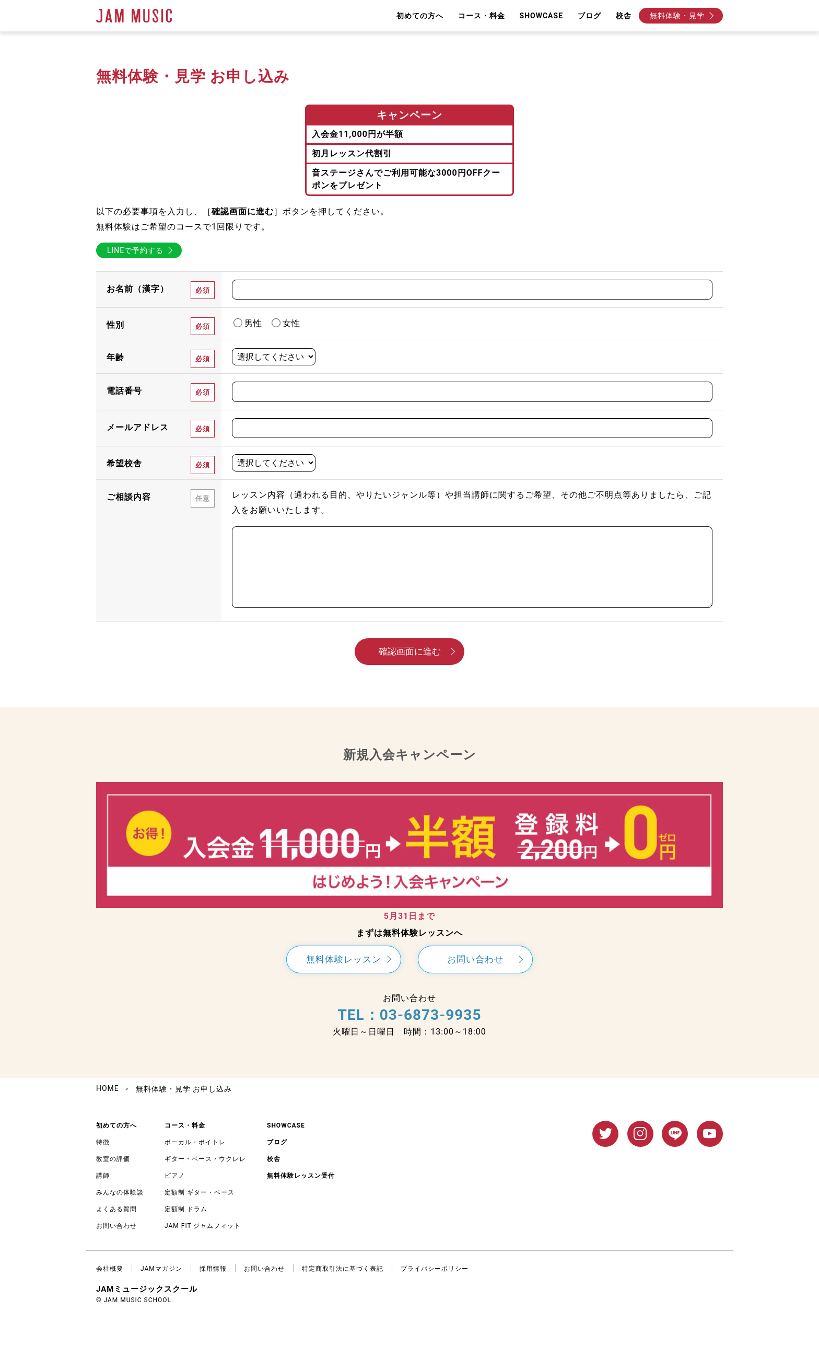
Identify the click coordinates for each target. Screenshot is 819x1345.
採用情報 (213, 1268)
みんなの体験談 (120, 1192)
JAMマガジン (161, 1268)
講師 (103, 1175)
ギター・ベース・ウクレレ (205, 1159)
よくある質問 (116, 1209)
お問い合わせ (475, 959)
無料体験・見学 (677, 16)
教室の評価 (113, 1159)
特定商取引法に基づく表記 (342, 1268)
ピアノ (175, 1175)
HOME (107, 1088)
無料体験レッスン (343, 959)
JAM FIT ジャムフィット (203, 1225)
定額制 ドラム (186, 1209)
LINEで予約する (135, 250)
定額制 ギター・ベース (200, 1192)
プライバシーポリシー (435, 1268)
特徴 (103, 1142)
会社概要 (109, 1268)
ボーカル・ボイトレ (195, 1142)
